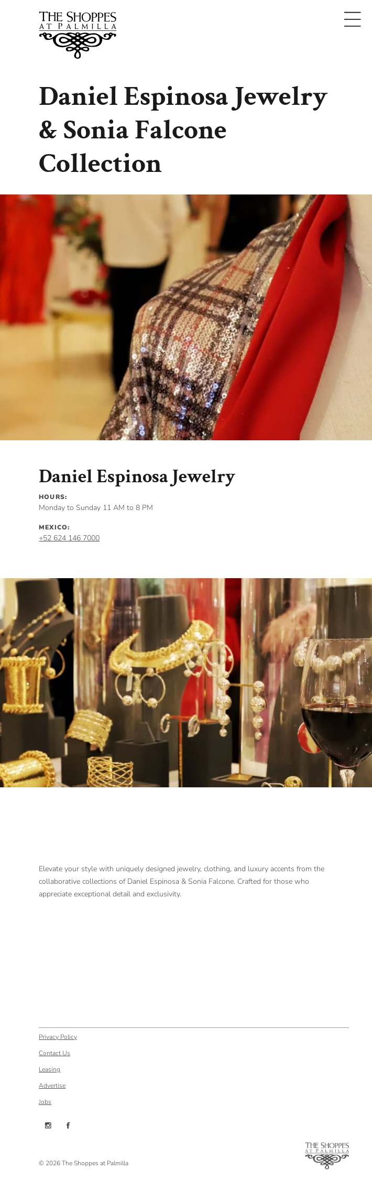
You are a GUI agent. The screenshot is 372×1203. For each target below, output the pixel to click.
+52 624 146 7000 (69, 538)
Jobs (45, 1101)
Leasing (49, 1068)
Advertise (52, 1085)
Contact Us (54, 1052)
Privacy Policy (58, 1036)
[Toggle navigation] (352, 19)
